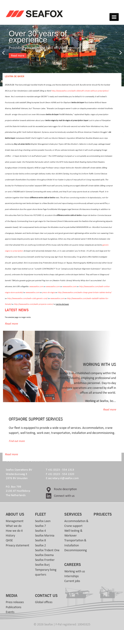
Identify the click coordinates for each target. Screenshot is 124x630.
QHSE (9, 540)
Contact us (46, 596)
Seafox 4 (40, 530)
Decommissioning (75, 550)
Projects (103, 514)
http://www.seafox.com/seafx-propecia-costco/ (33, 304)
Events (10, 612)
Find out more (17, 441)
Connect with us (64, 495)
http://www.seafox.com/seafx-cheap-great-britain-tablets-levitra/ (84, 292)
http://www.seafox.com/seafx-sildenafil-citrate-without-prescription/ (80, 91)
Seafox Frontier (45, 560)
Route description (65, 489)
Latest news (17, 310)
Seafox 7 (40, 526)
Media (11, 596)
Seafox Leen (42, 521)
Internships (71, 576)
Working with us (74, 571)
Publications (13, 607)
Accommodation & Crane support (76, 524)
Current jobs (72, 581)
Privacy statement (17, 545)
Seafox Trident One (47, 550)
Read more (17, 55)
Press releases (15, 602)
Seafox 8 (40, 540)
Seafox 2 (40, 545)
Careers (72, 565)
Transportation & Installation (75, 543)
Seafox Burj (42, 564)
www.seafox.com (36, 286)
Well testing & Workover (73, 533)
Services (73, 514)
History (10, 535)
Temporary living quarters (45, 572)
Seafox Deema (44, 555)
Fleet (40, 514)
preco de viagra (48, 292)
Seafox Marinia (44, 535)
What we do (13, 526)
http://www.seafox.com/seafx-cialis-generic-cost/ (27, 298)
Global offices (43, 602)
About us (15, 514)
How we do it (14, 530)
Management (15, 521)
